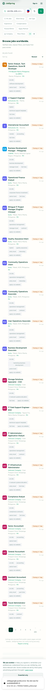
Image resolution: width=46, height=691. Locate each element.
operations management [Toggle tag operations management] (16, 224)
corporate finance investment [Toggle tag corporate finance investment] (18, 192)
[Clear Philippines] (30, 9)
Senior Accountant (16, 526)
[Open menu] (41, 3)
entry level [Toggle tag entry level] (12, 251)
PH (23, 76)
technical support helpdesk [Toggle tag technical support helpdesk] (17, 110)
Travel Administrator (16, 603)
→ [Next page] (40, 630)
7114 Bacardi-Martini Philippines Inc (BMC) (18, 73)
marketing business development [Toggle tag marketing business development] (19, 364)
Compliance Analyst (16, 497)
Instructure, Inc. (13, 101)
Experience (8, 24)
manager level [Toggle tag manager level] (13, 167)
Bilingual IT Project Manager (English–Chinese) (16, 209)
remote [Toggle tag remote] (11, 134)
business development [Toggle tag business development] (16, 163)
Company (8, 34)
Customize (23, 681)
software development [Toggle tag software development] (16, 83)
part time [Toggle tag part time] (22, 592)
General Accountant (16, 551)
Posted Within (9, 29)
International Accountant (18, 125)
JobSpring (8, 3)
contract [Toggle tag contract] (23, 228)
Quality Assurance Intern (18, 239)
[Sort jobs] (37, 57)
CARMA (10, 153)
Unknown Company (14, 385)
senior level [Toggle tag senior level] (12, 87)
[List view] (30, 33)
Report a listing (23, 644)
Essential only (23, 675)
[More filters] (34, 11)
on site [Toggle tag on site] (11, 80)
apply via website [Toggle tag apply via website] (14, 91)
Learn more (29, 670)
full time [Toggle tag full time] (22, 87)
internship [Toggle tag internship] (22, 251)
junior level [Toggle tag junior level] (12, 310)
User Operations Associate (19, 321)
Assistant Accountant (17, 577)
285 (35, 632)
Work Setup (20, 18)
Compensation (21, 24)
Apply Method (23, 29)
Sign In (35, 3)
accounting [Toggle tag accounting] (20, 134)
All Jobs (8, 18)
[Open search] (13, 11)
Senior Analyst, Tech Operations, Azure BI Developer (16, 66)
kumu (10, 183)
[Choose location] (28, 11)
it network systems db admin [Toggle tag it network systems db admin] (18, 397)
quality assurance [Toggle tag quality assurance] (21, 248)
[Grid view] (34, 33)
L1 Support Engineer (16, 98)
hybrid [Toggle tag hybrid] (11, 107)
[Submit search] (41, 11)
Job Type (32, 18)
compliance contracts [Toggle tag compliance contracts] (16, 511)
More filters (21, 34)
